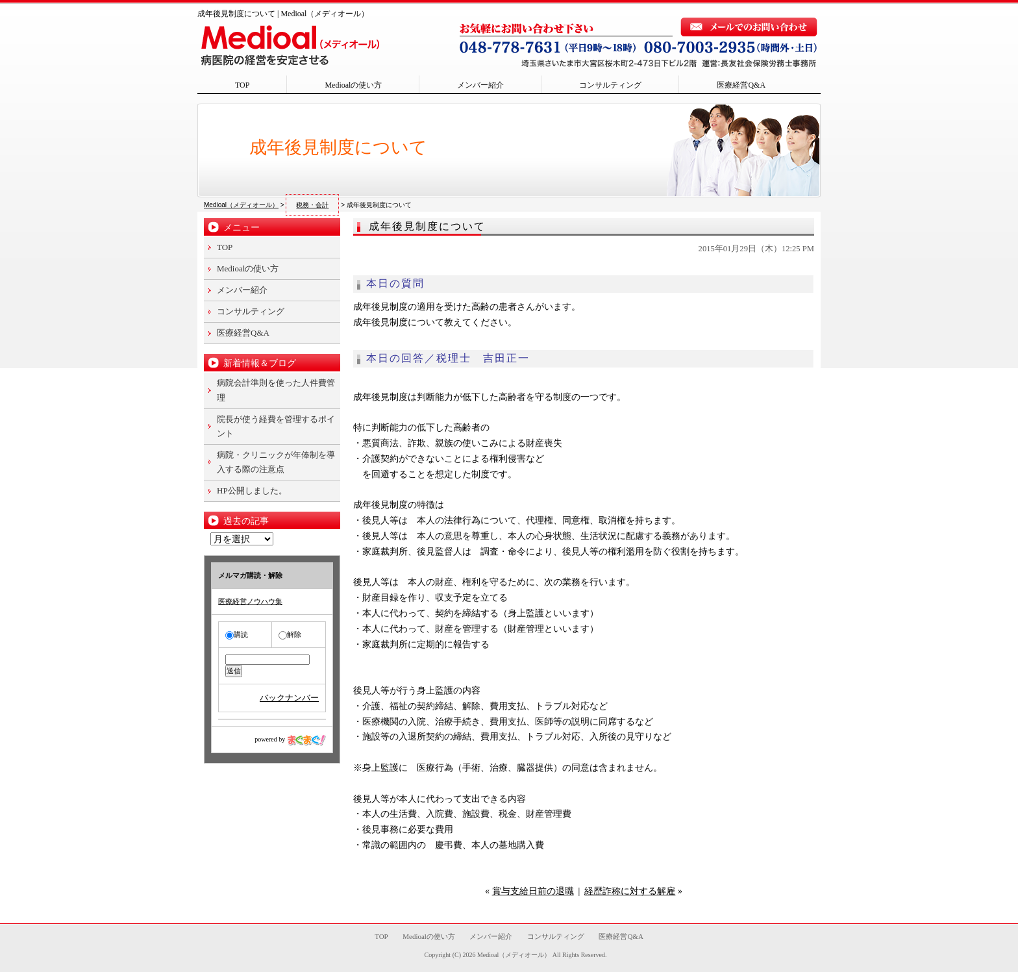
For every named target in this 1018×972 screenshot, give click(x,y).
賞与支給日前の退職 (533, 891)
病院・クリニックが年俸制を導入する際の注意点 (276, 462)
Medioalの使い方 (353, 85)
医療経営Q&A (741, 85)
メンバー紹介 (480, 85)
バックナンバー (289, 698)
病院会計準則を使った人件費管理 (276, 390)
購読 (236, 634)
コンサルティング (610, 85)
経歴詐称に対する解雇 (629, 891)
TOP (242, 85)
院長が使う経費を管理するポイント (276, 426)
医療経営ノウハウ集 (250, 601)
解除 (290, 634)
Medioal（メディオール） (514, 954)
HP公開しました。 (252, 490)
